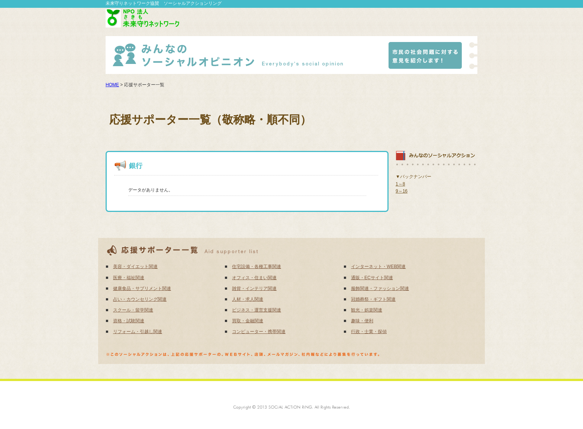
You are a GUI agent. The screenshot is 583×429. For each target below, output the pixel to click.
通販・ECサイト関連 (372, 277)
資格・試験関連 (128, 320)
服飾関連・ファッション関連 (380, 288)
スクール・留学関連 (133, 310)
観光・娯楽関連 (366, 310)
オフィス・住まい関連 (254, 277)
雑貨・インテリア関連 (254, 288)
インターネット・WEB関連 (378, 266)
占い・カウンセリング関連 (140, 299)
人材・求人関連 (247, 299)
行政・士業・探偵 (369, 331)
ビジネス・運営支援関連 (256, 310)
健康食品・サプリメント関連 (142, 288)
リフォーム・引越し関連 (137, 331)
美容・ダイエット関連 (135, 266)
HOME (112, 84)
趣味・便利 (362, 320)
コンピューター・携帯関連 (259, 331)
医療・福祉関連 (128, 277)
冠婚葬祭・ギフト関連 (373, 299)
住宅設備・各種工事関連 (256, 266)
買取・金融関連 (247, 320)
